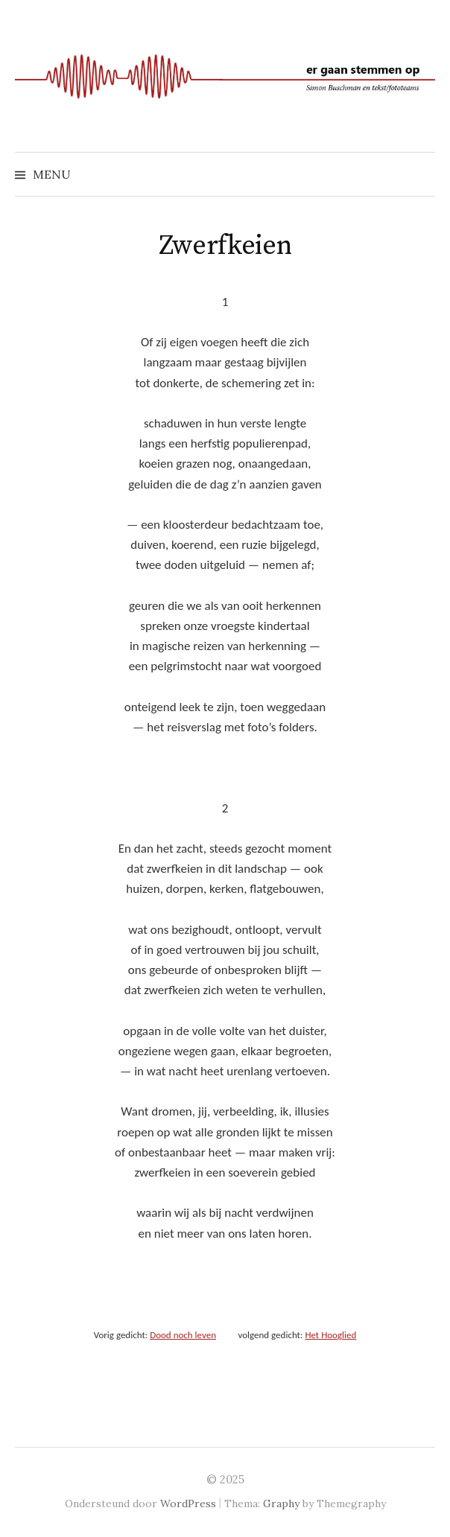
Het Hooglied (330, 1334)
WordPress (188, 1503)
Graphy (281, 1503)
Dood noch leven (183, 1334)
